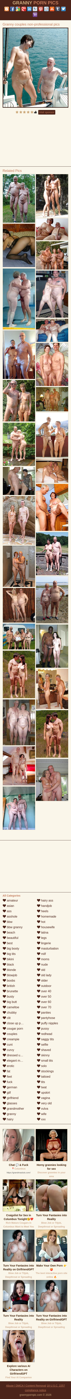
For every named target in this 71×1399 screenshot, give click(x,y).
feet (7, 1076)
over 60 (44, 1002)
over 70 (44, 1007)
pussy (43, 1028)
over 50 (44, 996)
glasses (10, 1103)
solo (42, 1066)
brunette (10, 991)
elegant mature (15, 1060)
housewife (46, 927)
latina (42, 932)
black (8, 964)
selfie (42, 1044)
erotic (8, 1066)
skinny (43, 1055)
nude (42, 964)
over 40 (44, 991)
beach (9, 932)
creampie (11, 1039)
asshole (10, 916)
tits (41, 1082)
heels (42, 911)
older (42, 980)
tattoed (43, 1076)
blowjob (10, 975)
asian (8, 905)
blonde (9, 969)
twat (42, 1087)
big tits (9, 953)
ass (7, 911)
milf (41, 953)
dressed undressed (18, 1055)
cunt (8, 1044)
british (9, 985)
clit (7, 1018)
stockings (45, 1071)
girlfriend (11, 1098)
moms (43, 959)
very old (44, 1103)
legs (42, 937)
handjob (44, 905)
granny (9, 1114)
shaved (44, 1050)
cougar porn (13, 1028)
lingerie (44, 943)
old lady (44, 975)
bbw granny (13, 927)
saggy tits (45, 1039)
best (8, 943)
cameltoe (11, 1007)
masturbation (48, 948)
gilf (7, 1092)
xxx (41, 1119)
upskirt (43, 1092)
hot (41, 921)
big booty (11, 948)
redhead (44, 1034)
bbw (7, 921)
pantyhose (46, 1018)
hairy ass (45, 900)
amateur (10, 900)
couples (10, 1034)
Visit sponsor (46, 112)
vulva (42, 1108)
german (10, 1087)
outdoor (44, 985)
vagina (43, 1098)
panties (44, 1012)
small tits (45, 1060)
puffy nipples (47, 1023)
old (41, 969)
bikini (8, 959)
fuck (7, 1082)
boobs (9, 980)
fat (6, 1071)
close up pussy (15, 1023)
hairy (8, 1119)
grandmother (13, 1108)
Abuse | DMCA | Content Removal (26, 1385)
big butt (10, 1002)
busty (8, 996)
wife (42, 1114)
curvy (8, 1050)
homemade (46, 916)
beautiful (10, 937)
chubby (10, 1012)
